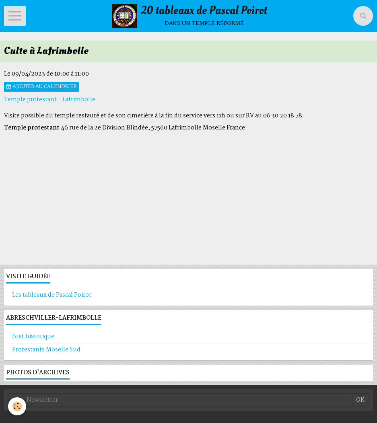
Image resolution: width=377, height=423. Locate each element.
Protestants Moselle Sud (46, 350)
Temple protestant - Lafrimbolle (49, 100)
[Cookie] (17, 406)
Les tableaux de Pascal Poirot (51, 295)
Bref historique (33, 336)
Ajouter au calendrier (41, 87)
